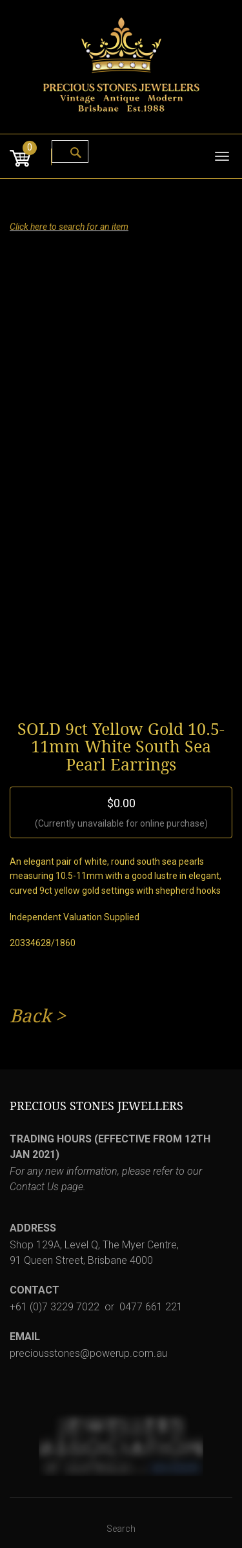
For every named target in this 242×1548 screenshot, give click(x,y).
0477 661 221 (151, 1307)
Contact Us (34, 1187)
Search (121, 1528)
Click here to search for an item (69, 227)
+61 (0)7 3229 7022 (54, 1307)
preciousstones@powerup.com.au (88, 1353)
